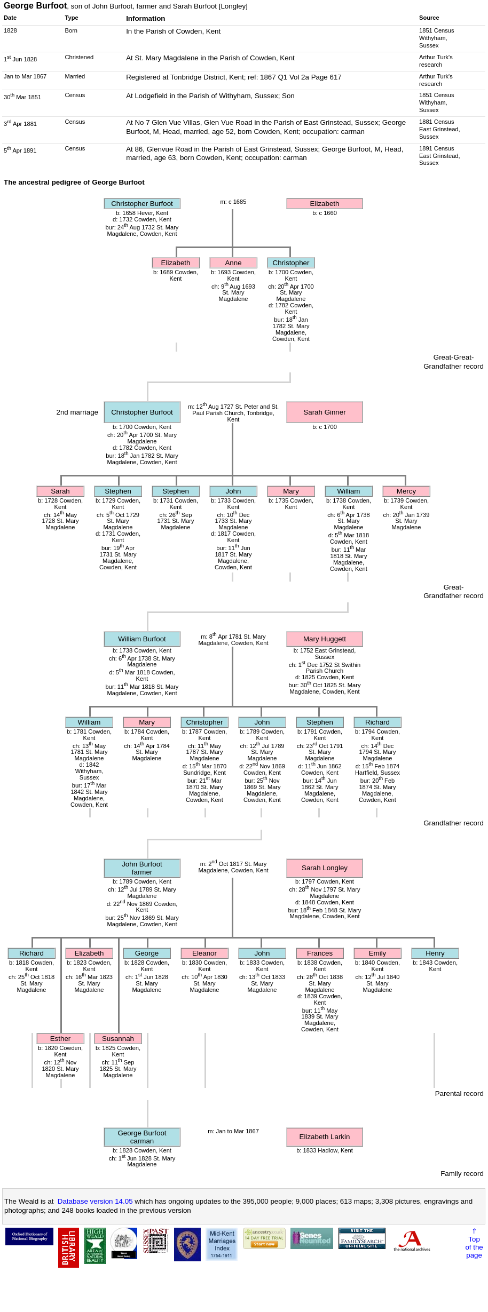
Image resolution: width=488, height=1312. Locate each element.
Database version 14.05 (95, 1201)
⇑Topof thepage (474, 1243)
